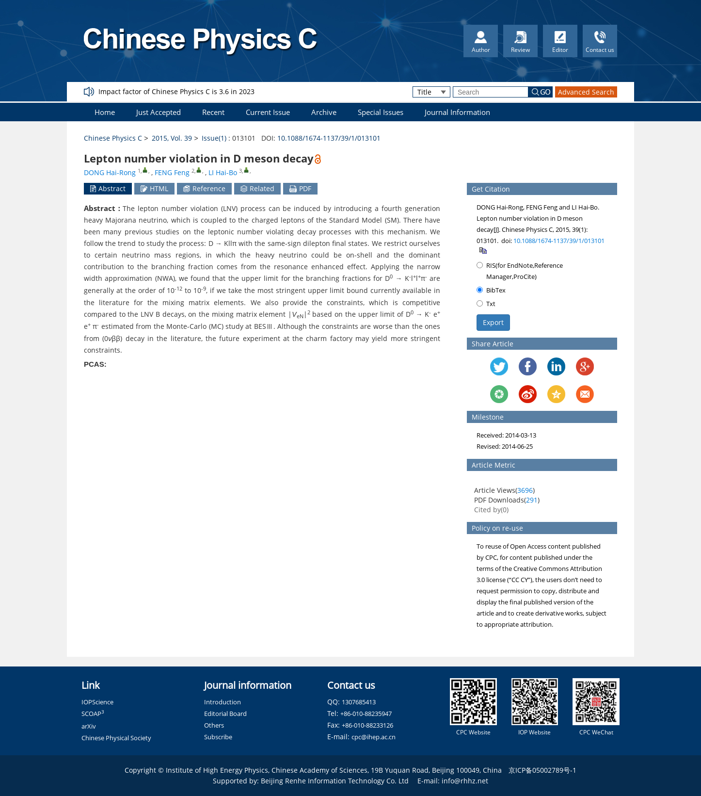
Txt (486, 303)
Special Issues (380, 112)
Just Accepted (158, 112)
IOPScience (97, 702)
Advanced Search (586, 92)
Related (257, 188)
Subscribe (218, 736)
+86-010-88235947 (366, 713)
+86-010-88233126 (367, 725)
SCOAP (92, 713)
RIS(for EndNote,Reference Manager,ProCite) (520, 271)
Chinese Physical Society (116, 737)
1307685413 (359, 702)
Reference (204, 188)
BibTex (491, 290)
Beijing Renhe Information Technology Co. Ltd (335, 780)
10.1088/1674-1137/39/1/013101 (329, 138)
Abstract (108, 188)
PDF (300, 188)
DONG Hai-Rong (110, 172)
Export (493, 322)
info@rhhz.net (465, 780)
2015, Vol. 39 (172, 138)
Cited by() (491, 509)
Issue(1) (214, 138)
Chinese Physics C (113, 138)
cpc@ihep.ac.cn (373, 736)
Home (105, 112)
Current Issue (268, 112)
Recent (213, 112)
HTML (154, 188)
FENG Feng (172, 172)
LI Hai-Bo (222, 172)
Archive (323, 112)
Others (214, 725)
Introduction (222, 702)
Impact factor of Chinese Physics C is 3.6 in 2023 (176, 91)
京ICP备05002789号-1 (542, 770)
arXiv (88, 726)
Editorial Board (225, 713)
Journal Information (457, 112)
